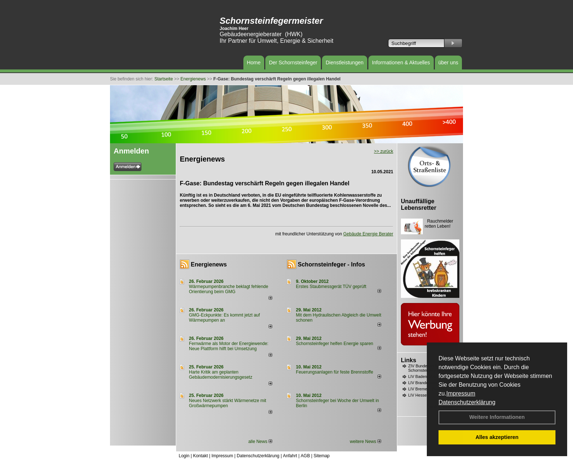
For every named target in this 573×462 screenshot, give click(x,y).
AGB (305, 455)
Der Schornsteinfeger (293, 62)
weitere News (365, 441)
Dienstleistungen (345, 62)
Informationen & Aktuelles (401, 62)
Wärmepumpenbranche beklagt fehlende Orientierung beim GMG (228, 289)
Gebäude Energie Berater (368, 233)
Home (254, 62)
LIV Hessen (418, 395)
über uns (448, 62)
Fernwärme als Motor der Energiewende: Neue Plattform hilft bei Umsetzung (228, 346)
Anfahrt (290, 455)
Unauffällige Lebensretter (418, 204)
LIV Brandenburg (423, 382)
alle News (260, 441)
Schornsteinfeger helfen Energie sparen (334, 343)
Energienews (209, 264)
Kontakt (200, 455)
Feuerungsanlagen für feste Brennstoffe (334, 372)
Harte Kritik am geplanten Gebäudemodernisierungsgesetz (220, 375)
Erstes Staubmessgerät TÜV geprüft (331, 286)
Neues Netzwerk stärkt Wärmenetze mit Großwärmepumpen (227, 403)
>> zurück (383, 151)
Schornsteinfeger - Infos (331, 264)
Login (184, 455)
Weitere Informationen (497, 417)
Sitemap (322, 455)
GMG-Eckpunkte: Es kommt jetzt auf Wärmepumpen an (224, 318)
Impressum (460, 393)
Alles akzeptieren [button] (497, 437)
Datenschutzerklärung (467, 402)
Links (408, 360)
